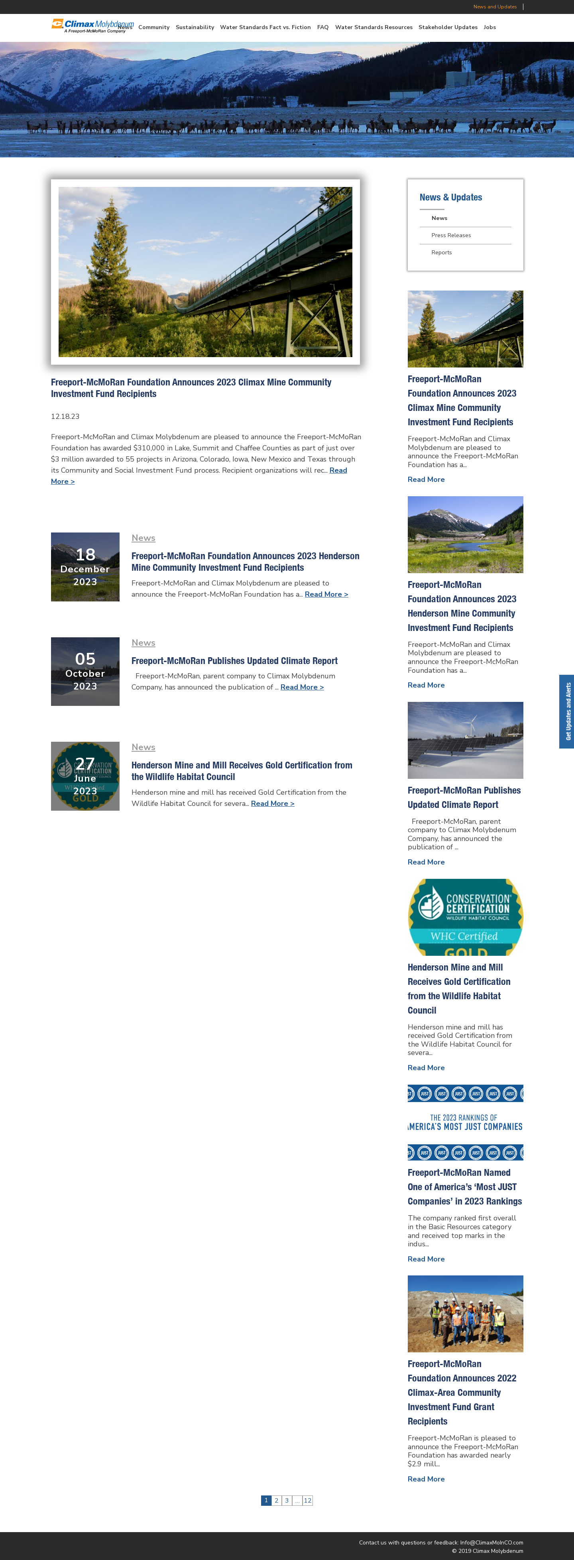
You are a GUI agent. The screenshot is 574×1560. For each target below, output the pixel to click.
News (143, 538)
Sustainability (195, 27)
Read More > (326, 594)
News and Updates (495, 7)
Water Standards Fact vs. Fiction (265, 27)
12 (308, 1500)
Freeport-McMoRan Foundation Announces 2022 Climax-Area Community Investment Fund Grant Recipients (462, 1392)
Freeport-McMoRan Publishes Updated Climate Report (235, 660)
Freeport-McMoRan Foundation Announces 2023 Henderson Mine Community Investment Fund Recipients (246, 561)
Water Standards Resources (374, 27)
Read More (426, 479)
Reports (442, 252)
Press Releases (451, 235)
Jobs (490, 27)
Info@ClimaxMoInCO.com (491, 1542)
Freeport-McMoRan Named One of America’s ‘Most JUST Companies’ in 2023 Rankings (465, 1186)
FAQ (323, 27)
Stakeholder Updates (448, 27)
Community (153, 27)
